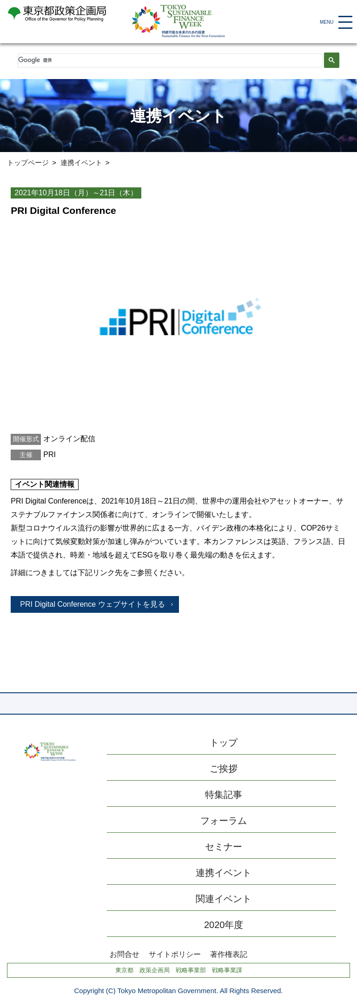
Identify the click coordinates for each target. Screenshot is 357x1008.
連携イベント (81, 162)
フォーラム (223, 821)
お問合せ (124, 954)
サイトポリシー (175, 954)
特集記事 (223, 794)
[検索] (169, 60)
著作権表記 (228, 954)
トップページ (28, 162)
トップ (224, 742)
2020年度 (224, 925)
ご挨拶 (224, 768)
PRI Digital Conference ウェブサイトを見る (92, 604)
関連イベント (223, 899)
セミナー (223, 847)
